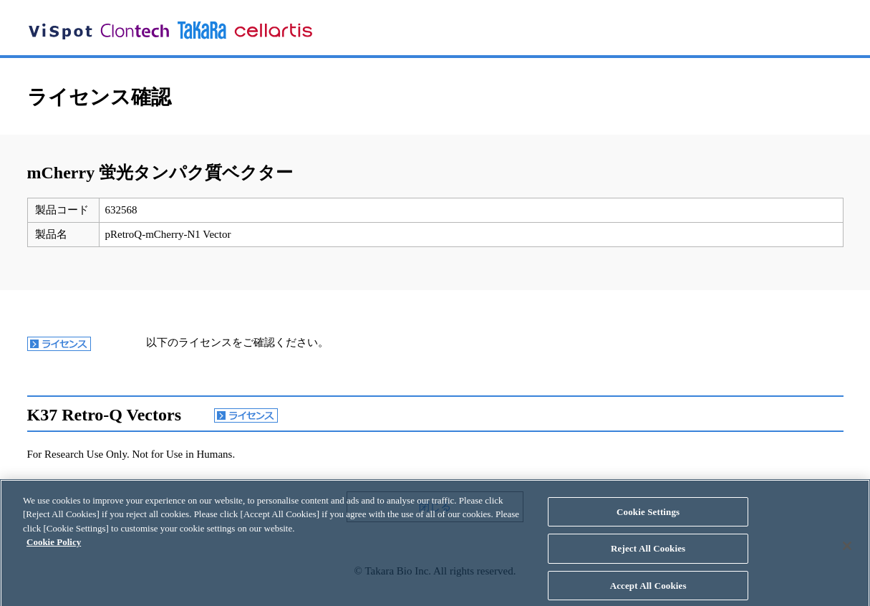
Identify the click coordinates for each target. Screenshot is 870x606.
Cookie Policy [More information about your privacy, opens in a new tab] (53, 548)
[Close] (847, 551)
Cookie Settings (648, 517)
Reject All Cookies (648, 554)
